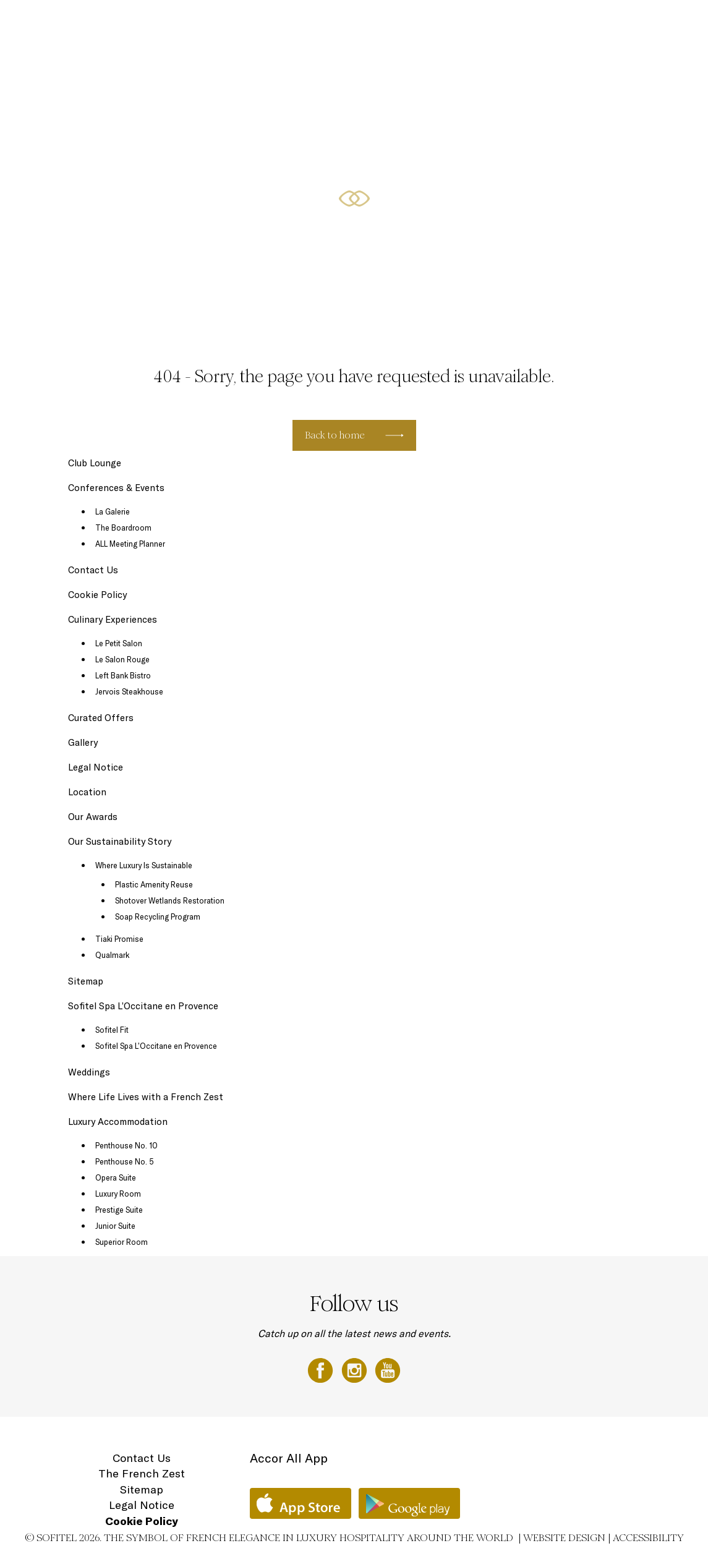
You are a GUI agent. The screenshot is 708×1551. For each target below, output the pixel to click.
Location (658, 23)
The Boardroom (123, 527)
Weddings (89, 1072)
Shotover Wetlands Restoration (169, 900)
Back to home (335, 435)
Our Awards (92, 816)
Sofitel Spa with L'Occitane (537, 23)
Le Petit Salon (118, 643)
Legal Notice (95, 767)
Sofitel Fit (112, 1030)
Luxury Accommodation (230, 23)
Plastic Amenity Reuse (154, 884)
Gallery (83, 742)
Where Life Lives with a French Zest (145, 1097)
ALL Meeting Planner (130, 544)
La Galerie (112, 511)
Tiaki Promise (119, 939)
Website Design (564, 1537)
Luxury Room (118, 1193)
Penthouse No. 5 (124, 1161)
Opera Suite (115, 1177)
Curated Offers (379, 23)
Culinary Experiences (310, 23)
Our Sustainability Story (119, 841)
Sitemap (85, 981)
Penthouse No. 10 (126, 1145)
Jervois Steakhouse (129, 691)
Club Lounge (94, 463)
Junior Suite (115, 1226)
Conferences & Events (448, 23)
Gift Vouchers (612, 23)
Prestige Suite (119, 1210)
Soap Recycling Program (157, 916)
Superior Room (121, 1242)
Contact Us (93, 570)
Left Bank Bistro (123, 675)
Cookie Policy (97, 594)
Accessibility (648, 1537)
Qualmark (112, 955)
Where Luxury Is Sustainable (143, 865)
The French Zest (141, 1473)
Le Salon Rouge (122, 659)
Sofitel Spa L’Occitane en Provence (143, 1006)
